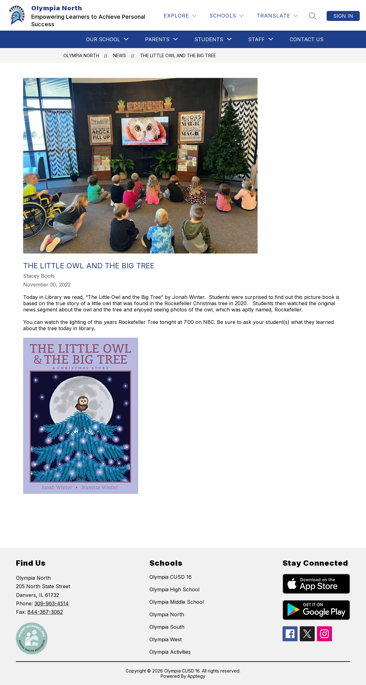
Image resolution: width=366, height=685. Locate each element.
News (119, 55)
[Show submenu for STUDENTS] (208, 39)
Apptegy (196, 676)
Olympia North (81, 55)
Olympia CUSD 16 (170, 577)
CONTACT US (306, 39)
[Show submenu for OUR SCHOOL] (103, 39)
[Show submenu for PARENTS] (157, 39)
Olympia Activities (170, 652)
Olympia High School (174, 589)
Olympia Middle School (176, 602)
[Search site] (313, 16)
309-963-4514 (51, 603)
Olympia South (166, 627)
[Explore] (180, 16)
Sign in (343, 16)
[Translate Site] (277, 16)
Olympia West (165, 639)
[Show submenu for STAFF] (256, 39)
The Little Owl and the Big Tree (178, 55)
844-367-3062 (45, 612)
